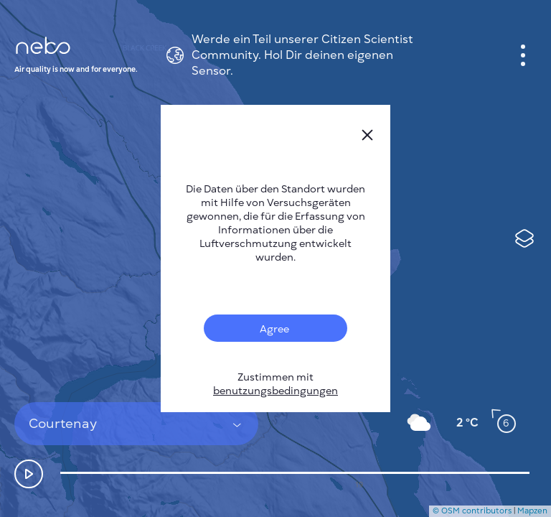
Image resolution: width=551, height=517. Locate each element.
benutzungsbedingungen (275, 391)
